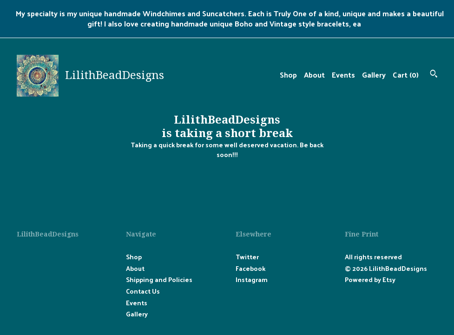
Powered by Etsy (370, 279)
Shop (288, 74)
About (314, 74)
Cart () (406, 74)
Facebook (250, 268)
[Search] (433, 74)
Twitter (247, 257)
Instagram (252, 279)
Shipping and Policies (159, 279)
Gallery (374, 74)
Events (343, 74)
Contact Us (143, 291)
